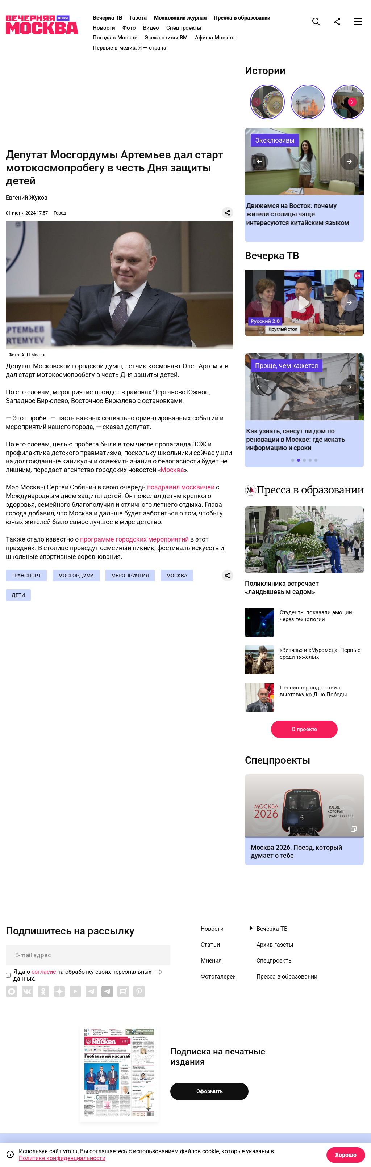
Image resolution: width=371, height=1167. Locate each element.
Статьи (210, 945)
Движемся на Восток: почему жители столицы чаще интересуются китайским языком (304, 161)
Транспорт (26, 575)
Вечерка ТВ (107, 17)
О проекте (304, 729)
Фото (129, 28)
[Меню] (358, 21)
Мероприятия (130, 575)
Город (60, 213)
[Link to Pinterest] (139, 991)
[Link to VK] (27, 991)
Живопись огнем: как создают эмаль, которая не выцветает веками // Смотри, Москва (267, 102)
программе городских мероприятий (134, 539)
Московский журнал (180, 17)
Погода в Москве (115, 37)
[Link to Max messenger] (11, 991)
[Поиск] (316, 21)
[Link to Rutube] (123, 991)
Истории (265, 71)
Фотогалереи (218, 977)
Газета (138, 17)
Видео (151, 28)
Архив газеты (275, 945)
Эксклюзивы (275, 140)
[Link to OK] (43, 991)
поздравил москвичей (180, 487)
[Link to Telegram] (91, 991)
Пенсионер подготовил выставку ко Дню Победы (313, 691)
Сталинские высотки (308, 102)
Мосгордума (76, 575)
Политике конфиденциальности (62, 1158)
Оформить (209, 1091)
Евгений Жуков (26, 197)
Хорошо (346, 1154)
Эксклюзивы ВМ (166, 37)
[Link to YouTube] (75, 991)
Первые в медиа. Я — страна (129, 47)
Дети (18, 595)
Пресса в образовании (242, 17)
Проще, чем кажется (286, 365)
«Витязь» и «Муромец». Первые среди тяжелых (320, 654)
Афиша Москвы (215, 37)
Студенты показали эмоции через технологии (316, 616)
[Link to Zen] (59, 991)
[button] (352, 102)
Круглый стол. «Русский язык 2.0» (304, 303)
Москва (172, 470)
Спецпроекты (183, 28)
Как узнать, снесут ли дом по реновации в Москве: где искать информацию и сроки (304, 386)
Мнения (211, 961)
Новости (104, 28)
